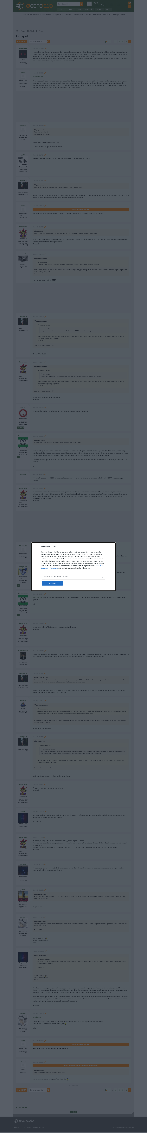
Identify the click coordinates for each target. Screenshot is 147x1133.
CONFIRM (52, 583)
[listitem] (73, 576)
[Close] (111, 547)
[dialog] (73, 567)
